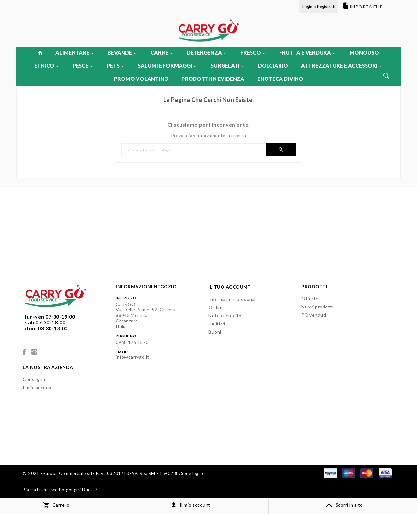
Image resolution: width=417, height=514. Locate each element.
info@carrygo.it (132, 357)
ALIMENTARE (74, 53)
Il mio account (38, 387)
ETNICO (46, 66)
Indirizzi (216, 323)
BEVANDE (122, 53)
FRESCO (252, 53)
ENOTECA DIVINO (280, 79)
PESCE (82, 66)
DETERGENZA (206, 53)
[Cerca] (194, 150)
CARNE (161, 53)
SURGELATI (227, 66)
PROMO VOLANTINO (141, 79)
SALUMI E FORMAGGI (167, 66)
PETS (115, 66)
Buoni (214, 332)
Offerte (310, 298)
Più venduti (313, 315)
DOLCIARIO (273, 66)
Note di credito (225, 315)
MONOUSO (364, 53)
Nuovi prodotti (317, 306)
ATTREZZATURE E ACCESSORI (341, 66)
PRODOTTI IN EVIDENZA (212, 79)
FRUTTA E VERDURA (307, 53)
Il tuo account (229, 287)
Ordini (215, 307)
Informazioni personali (232, 299)
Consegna (34, 379)
